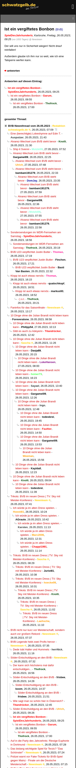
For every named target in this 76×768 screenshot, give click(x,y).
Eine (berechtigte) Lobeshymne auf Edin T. (36, 133)
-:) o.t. (21, 299)
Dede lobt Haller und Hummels (31, 649)
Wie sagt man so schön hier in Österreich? (38, 700)
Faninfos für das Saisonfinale (28, 307)
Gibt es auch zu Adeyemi (27, 331)
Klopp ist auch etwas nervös (27, 275)
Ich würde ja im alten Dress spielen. (34, 507)
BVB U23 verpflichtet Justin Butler (30, 251)
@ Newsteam (35, 39)
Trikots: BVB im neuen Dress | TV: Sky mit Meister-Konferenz (40, 617)
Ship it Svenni (21, 149)
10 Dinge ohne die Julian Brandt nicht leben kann (40, 315)
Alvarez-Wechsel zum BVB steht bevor (33, 141)
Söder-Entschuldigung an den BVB (31, 657)
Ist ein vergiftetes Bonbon (26, 95)
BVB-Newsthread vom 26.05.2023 (29, 125)
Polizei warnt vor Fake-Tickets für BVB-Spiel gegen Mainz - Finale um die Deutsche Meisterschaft (37, 760)
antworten (13, 70)
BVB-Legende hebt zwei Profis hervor (33, 641)
